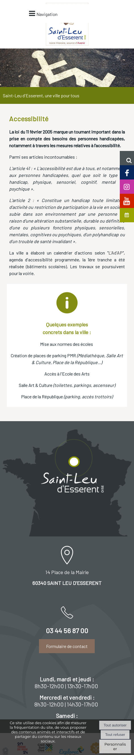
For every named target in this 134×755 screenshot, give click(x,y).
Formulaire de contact (67, 597)
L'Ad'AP (115, 204)
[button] (127, 158)
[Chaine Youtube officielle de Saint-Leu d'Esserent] (127, 200)
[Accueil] (39, 21)
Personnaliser (115, 746)
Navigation (76, 31)
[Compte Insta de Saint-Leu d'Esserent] (127, 186)
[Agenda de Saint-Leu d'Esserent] (127, 214)
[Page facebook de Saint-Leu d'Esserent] (127, 172)
